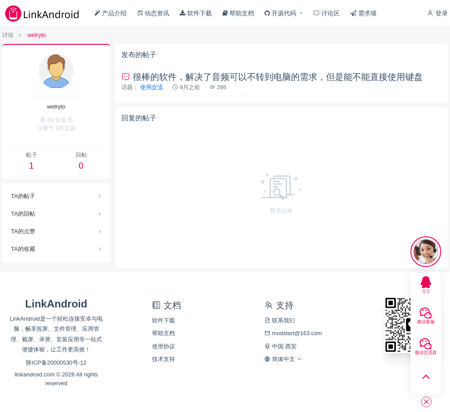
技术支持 (163, 359)
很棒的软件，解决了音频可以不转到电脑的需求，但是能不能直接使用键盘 (272, 77)
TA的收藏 (23, 249)
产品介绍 (110, 13)
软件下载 (196, 13)
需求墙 (363, 13)
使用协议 (163, 346)
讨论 (8, 35)
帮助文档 (238, 13)
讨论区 (326, 13)
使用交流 (151, 87)
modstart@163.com (293, 333)
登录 (437, 13)
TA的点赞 (23, 231)
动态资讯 (153, 13)
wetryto (37, 35)
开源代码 (281, 13)
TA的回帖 (23, 213)
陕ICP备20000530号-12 (56, 362)
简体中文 (283, 359)
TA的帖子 (23, 196)
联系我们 (280, 320)
